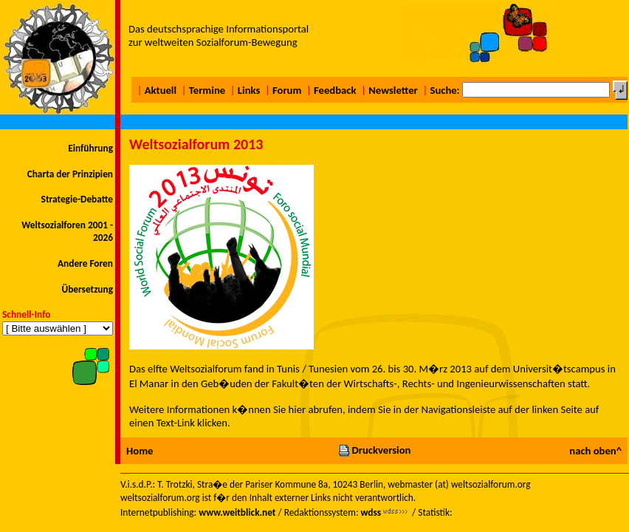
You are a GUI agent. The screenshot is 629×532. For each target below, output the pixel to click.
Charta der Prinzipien (70, 174)
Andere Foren (85, 263)
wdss (370, 512)
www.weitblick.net (237, 512)
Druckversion (374, 450)
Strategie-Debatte (77, 199)
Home (139, 450)
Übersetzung (87, 289)
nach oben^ (595, 450)
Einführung (90, 148)
